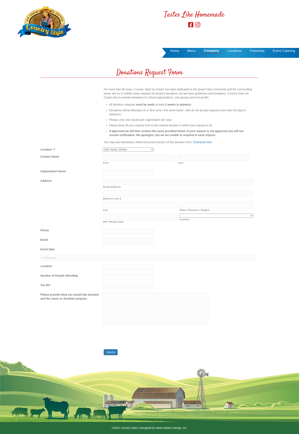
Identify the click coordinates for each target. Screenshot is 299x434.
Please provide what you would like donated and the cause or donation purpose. (69, 296)
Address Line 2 (112, 198)
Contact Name (49, 156)
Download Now (202, 142)
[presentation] (133, 335)
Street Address (112, 187)
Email (44, 239)
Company (211, 50)
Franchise (257, 51)
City (105, 210)
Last (180, 163)
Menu (191, 51)
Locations (234, 51)
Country (184, 219)
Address (46, 180)
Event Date (47, 249)
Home (174, 51)
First (105, 163)
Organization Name (53, 171)
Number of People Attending (59, 275)
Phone (44, 230)
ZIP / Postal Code (113, 222)
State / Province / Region (195, 210)
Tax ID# (45, 285)
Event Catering (284, 51)
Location (47, 149)
